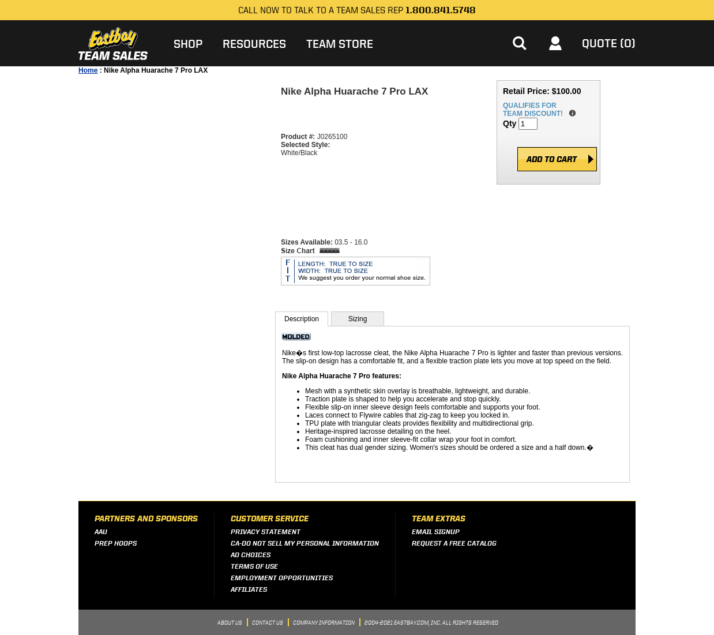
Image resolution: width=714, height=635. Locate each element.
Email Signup (436, 531)
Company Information (324, 622)
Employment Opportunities (282, 577)
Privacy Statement (265, 531)
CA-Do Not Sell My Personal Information (305, 543)
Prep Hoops (116, 543)
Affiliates (249, 589)
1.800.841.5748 (440, 10)
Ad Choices (250, 554)
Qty (509, 123)
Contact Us (267, 622)
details (570, 114)
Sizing (357, 319)
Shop (188, 43)
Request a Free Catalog (454, 543)
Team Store (339, 43)
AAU (101, 531)
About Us (229, 622)
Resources (254, 43)
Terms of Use (254, 566)
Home (87, 70)
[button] (519, 43)
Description (301, 319)
